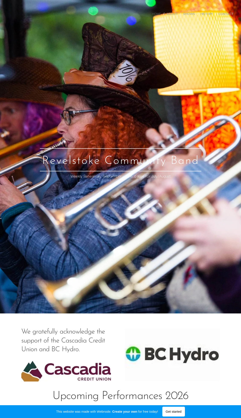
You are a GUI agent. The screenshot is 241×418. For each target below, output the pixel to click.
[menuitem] (157, 14)
